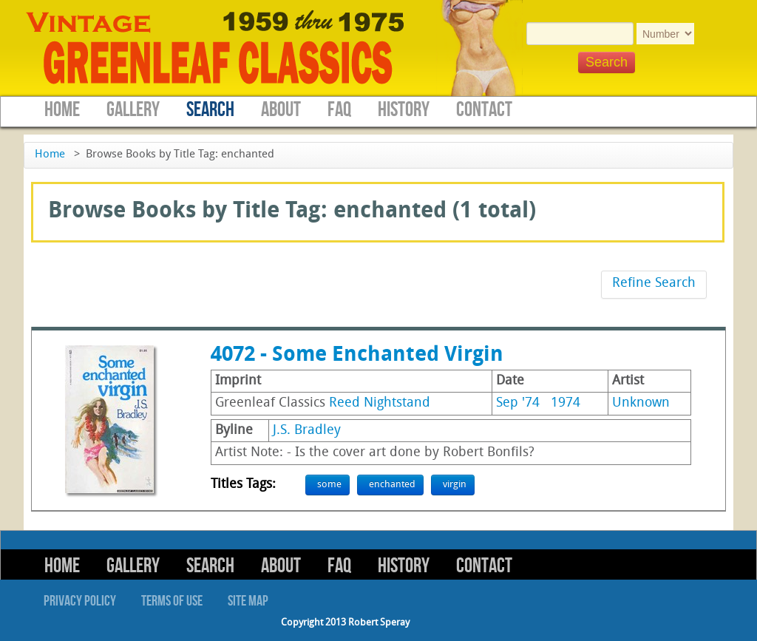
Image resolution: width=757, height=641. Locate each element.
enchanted (392, 484)
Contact (484, 110)
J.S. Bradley (307, 431)
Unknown (641, 403)
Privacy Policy (80, 601)
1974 (565, 403)
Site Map (248, 601)
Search (210, 110)
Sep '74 (518, 403)
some (329, 484)
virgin (454, 484)
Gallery (133, 110)
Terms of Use (172, 601)
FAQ (339, 110)
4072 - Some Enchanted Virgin (357, 355)
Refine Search (654, 284)
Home (62, 110)
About (281, 110)
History (404, 110)
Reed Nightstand (379, 403)
